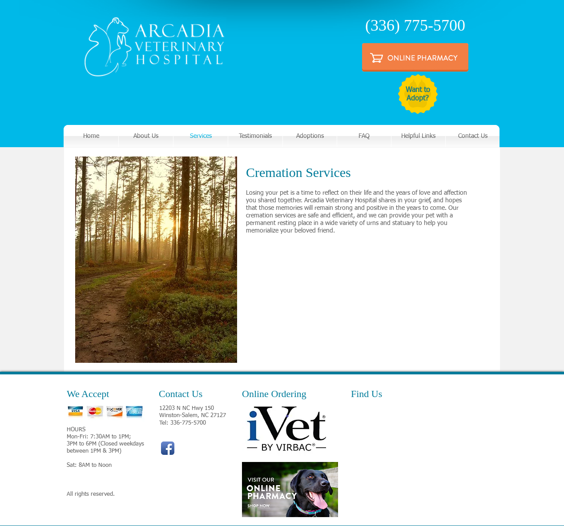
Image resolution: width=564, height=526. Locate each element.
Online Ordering (274, 393)
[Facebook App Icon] (167, 448)
